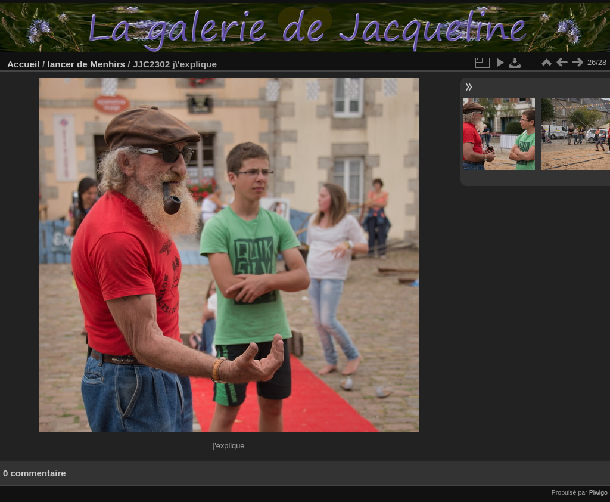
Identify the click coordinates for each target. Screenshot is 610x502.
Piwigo (598, 492)
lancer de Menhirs (86, 64)
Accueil (23, 64)
